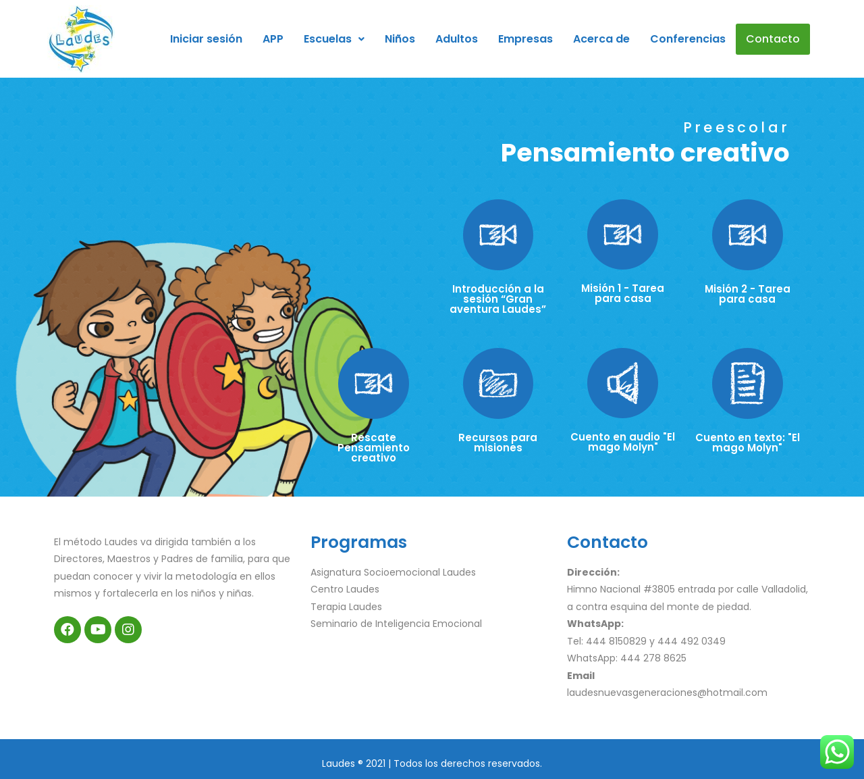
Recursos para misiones (497, 442)
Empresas (525, 39)
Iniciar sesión (206, 39)
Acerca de (601, 39)
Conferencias (688, 39)
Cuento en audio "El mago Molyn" (622, 442)
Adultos (456, 39)
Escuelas (334, 39)
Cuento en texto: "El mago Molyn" (747, 442)
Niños (400, 39)
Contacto (773, 39)
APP (273, 39)
